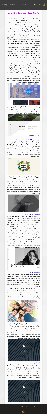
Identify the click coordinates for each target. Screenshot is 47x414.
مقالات (29, 5)
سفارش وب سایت (12, 5)
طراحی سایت (20, 29)
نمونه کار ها (24, 5)
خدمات (18, 5)
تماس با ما (35, 5)
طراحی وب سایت (35, 37)
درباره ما (40, 5)
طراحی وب (28, 19)
